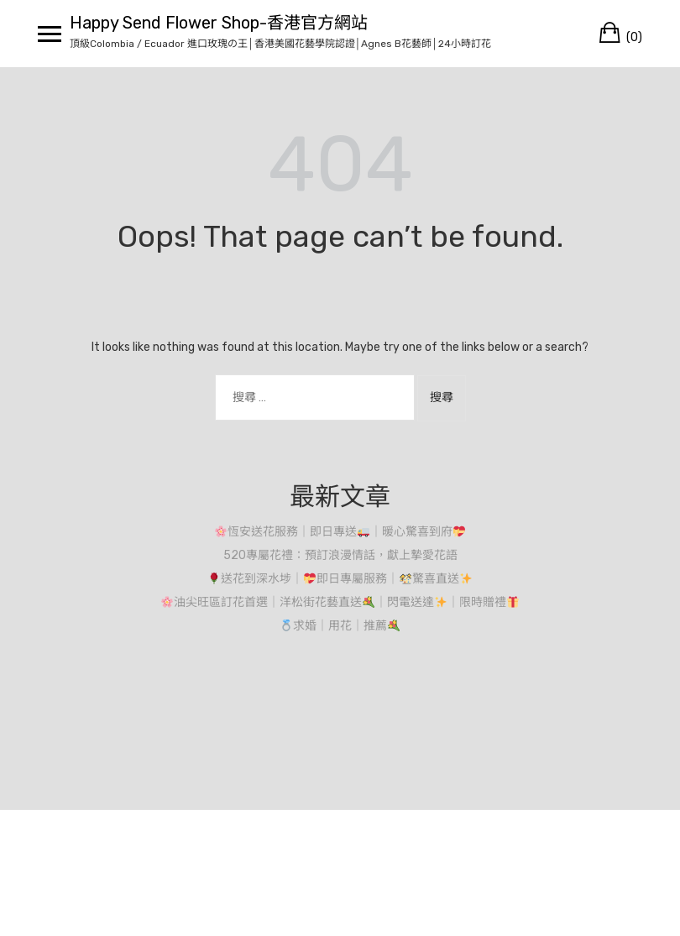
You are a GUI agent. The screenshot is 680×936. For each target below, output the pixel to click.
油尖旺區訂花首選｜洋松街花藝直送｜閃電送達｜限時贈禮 (340, 602)
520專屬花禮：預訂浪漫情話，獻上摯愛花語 (340, 555)
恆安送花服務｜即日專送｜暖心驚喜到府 (340, 532)
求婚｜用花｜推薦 (340, 626)
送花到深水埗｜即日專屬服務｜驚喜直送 (340, 579)
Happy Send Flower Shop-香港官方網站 (219, 23)
